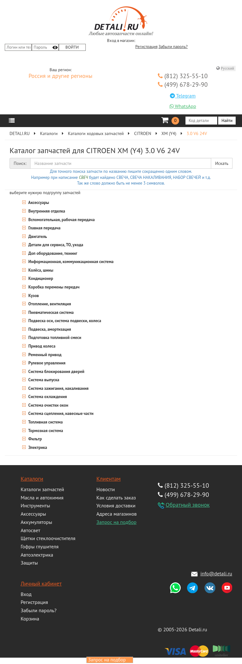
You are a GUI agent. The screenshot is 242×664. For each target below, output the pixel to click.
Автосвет (30, 530)
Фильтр (34, 439)
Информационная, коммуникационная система (70, 261)
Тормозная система (45, 430)
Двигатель (37, 236)
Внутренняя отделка (46, 211)
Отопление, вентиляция (49, 304)
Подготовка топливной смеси (54, 337)
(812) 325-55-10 (183, 76)
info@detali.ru (216, 573)
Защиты (29, 562)
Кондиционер (40, 278)
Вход (26, 594)
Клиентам (109, 478)
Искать (221, 163)
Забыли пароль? (173, 46)
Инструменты (35, 505)
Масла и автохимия (42, 497)
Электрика (37, 447)
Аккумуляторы (36, 522)
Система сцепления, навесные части (60, 413)
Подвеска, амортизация (49, 329)
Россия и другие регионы (60, 76)
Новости (106, 489)
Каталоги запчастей (42, 489)
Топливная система (45, 422)
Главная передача (44, 228)
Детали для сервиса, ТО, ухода (55, 244)
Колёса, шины (40, 270)
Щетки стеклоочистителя (48, 538)
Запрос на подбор (117, 522)
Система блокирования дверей (55, 371)
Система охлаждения (47, 396)
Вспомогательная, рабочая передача (61, 219)
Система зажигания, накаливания (58, 388)
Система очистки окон (47, 405)
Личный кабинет (41, 583)
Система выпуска (43, 380)
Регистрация (146, 46)
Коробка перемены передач (53, 287)
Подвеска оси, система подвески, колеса (64, 320)
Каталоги (32, 478)
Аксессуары (38, 202)
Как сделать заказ (116, 497)
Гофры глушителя (39, 546)
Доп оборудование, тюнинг (52, 253)
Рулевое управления (46, 363)
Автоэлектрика (37, 555)
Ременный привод (44, 354)
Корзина (30, 618)
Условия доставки (116, 505)
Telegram (183, 95)
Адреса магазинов (117, 514)
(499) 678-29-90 (183, 84)
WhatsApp (183, 106)
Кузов (33, 295)
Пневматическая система (50, 312)
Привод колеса (41, 346)
